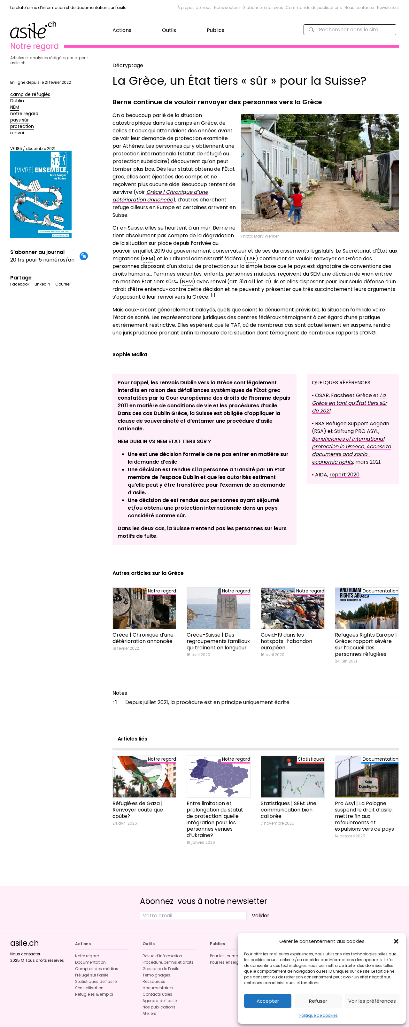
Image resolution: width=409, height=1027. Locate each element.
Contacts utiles (157, 994)
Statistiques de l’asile (96, 981)
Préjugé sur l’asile (91, 975)
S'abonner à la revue (263, 7)
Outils (169, 30)
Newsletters (388, 7)
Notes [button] (119, 693)
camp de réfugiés (30, 94)
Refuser (318, 1001)
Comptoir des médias (96, 968)
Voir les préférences (372, 1001)
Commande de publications (314, 7)
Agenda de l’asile (160, 1000)
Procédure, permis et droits (168, 962)
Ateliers (149, 1013)
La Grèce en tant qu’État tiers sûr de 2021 (349, 403)
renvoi (17, 132)
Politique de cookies (318, 1015)
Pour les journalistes (229, 956)
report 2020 (344, 474)
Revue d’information (162, 956)
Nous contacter (359, 7)
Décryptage (127, 65)
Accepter (268, 1001)
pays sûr (19, 120)
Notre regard (87, 956)
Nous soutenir (227, 7)
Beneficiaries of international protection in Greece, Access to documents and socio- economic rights (351, 450)
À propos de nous (194, 7)
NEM (14, 107)
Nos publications (159, 1007)
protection (22, 126)
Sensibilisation (89, 988)
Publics (215, 30)
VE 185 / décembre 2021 (41, 192)
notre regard (24, 113)
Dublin (17, 101)
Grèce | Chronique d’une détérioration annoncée (160, 195)
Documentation (90, 962)
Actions (121, 30)
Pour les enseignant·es (231, 962)
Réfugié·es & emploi (94, 994)
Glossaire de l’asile (161, 968)
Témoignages (156, 975)
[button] (396, 941)
